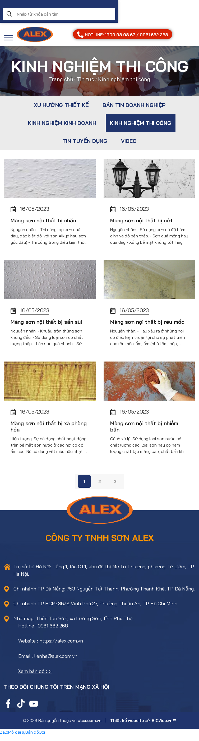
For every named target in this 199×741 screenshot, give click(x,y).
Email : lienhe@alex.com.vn (47, 662)
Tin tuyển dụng (84, 141)
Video (129, 141)
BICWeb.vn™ (164, 726)
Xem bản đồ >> (35, 677)
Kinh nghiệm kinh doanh (62, 123)
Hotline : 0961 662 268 (43, 631)
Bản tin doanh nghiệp (134, 105)
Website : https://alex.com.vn (50, 647)
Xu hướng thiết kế (61, 105)
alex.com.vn (89, 726)
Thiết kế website (127, 726)
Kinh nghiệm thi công (140, 123)
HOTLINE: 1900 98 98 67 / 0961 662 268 (122, 34)
